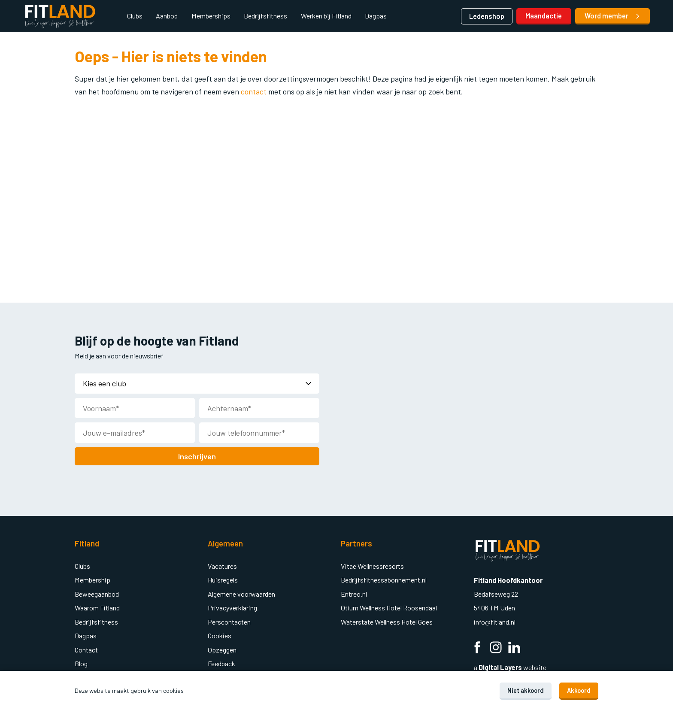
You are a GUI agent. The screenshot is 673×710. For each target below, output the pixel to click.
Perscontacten (229, 621)
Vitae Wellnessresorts (372, 565)
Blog (81, 662)
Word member (613, 16)
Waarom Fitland (97, 607)
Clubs (134, 16)
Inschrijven (197, 455)
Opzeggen (222, 649)
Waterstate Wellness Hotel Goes (387, 621)
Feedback (221, 662)
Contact (86, 649)
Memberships (210, 16)
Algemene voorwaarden (241, 593)
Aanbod (167, 16)
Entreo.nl (354, 593)
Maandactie (543, 16)
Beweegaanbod (97, 593)
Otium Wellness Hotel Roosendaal (389, 607)
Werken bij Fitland (326, 16)
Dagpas (376, 16)
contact (254, 91)
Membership (92, 579)
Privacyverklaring (232, 607)
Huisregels (223, 579)
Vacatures (222, 565)
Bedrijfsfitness (265, 16)
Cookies (219, 635)
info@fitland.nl (495, 621)
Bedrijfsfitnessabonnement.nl (384, 579)
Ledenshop (486, 16)
